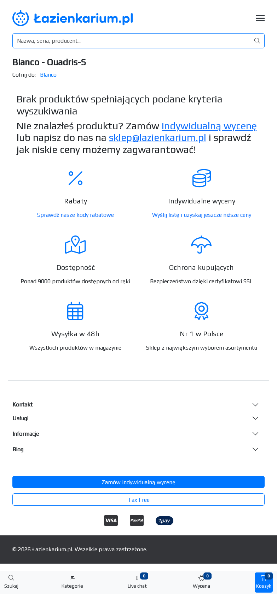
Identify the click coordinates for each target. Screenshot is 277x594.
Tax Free (139, 500)
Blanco (48, 74)
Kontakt (22, 404)
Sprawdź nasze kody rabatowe (75, 215)
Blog (17, 449)
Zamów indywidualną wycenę (138, 482)
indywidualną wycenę (209, 125)
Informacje (25, 433)
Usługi (20, 418)
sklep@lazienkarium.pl (157, 137)
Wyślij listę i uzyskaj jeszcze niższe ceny (201, 215)
